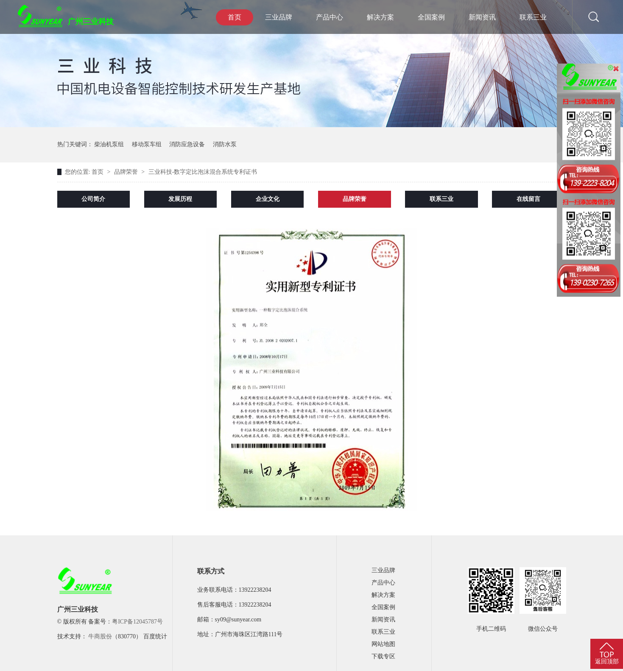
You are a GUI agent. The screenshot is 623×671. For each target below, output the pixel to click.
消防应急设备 (187, 144)
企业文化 (267, 199)
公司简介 (93, 199)
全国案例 (431, 17)
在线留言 (528, 199)
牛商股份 (100, 636)
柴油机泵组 (109, 144)
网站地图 (383, 644)
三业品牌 (278, 17)
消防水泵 (225, 144)
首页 (234, 17)
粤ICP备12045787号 (137, 621)
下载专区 (383, 656)
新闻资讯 (482, 17)
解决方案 (380, 17)
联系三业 (533, 17)
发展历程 (180, 199)
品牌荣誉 (127, 172)
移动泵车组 (147, 144)
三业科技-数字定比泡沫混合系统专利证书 (202, 172)
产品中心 (329, 17)
